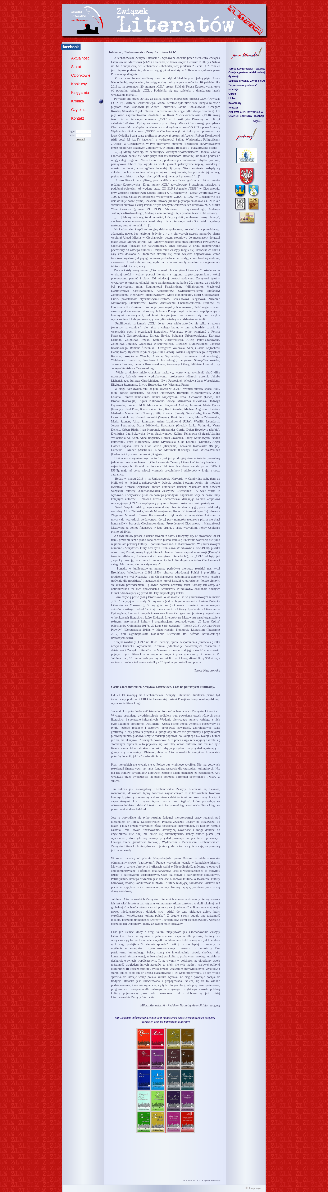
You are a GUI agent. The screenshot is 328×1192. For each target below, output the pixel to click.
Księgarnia (80, 92)
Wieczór (233, 107)
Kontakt (77, 118)
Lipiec (232, 98)
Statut (76, 67)
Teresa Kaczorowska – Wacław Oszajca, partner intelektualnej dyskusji (246, 72)
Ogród (232, 93)
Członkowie (80, 75)
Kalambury (234, 103)
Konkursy (79, 84)
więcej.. (257, 121)
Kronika (77, 101)
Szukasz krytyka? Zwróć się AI (246, 80)
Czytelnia (79, 110)
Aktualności (80, 58)
